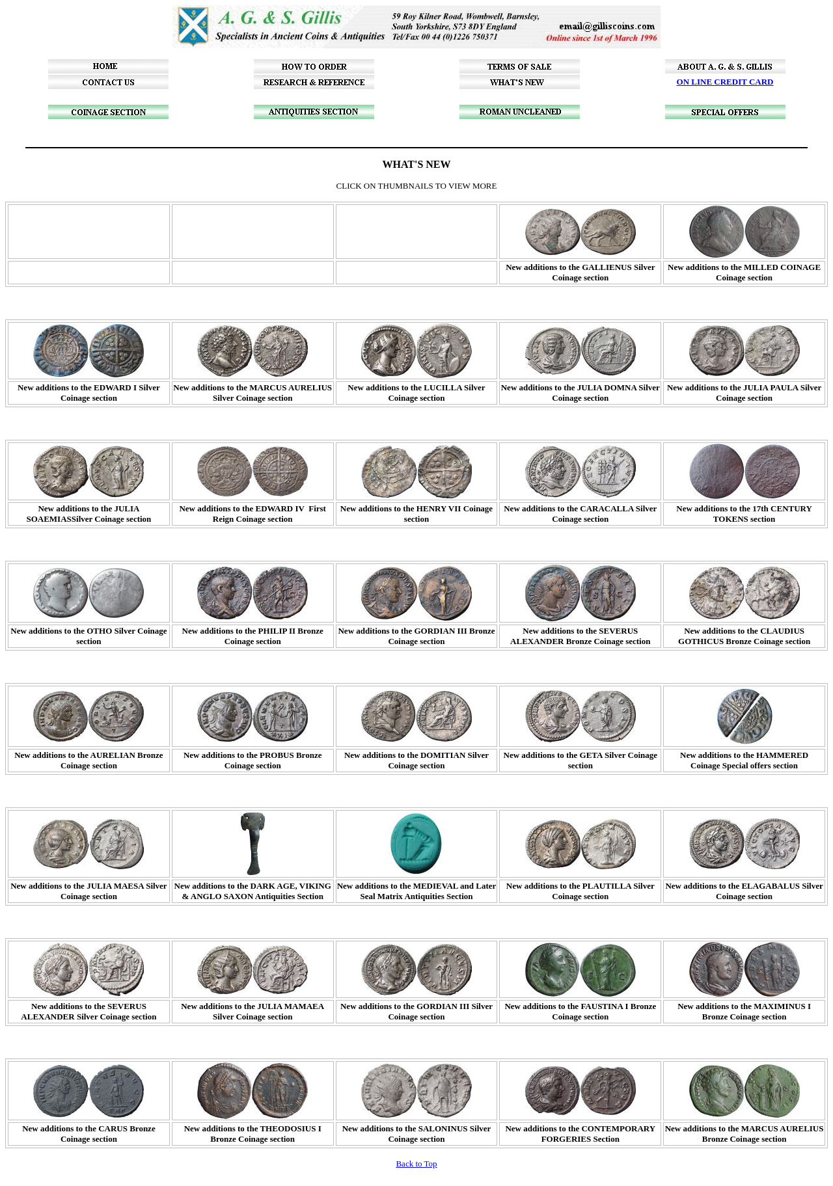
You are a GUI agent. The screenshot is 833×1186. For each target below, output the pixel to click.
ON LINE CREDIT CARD (725, 82)
